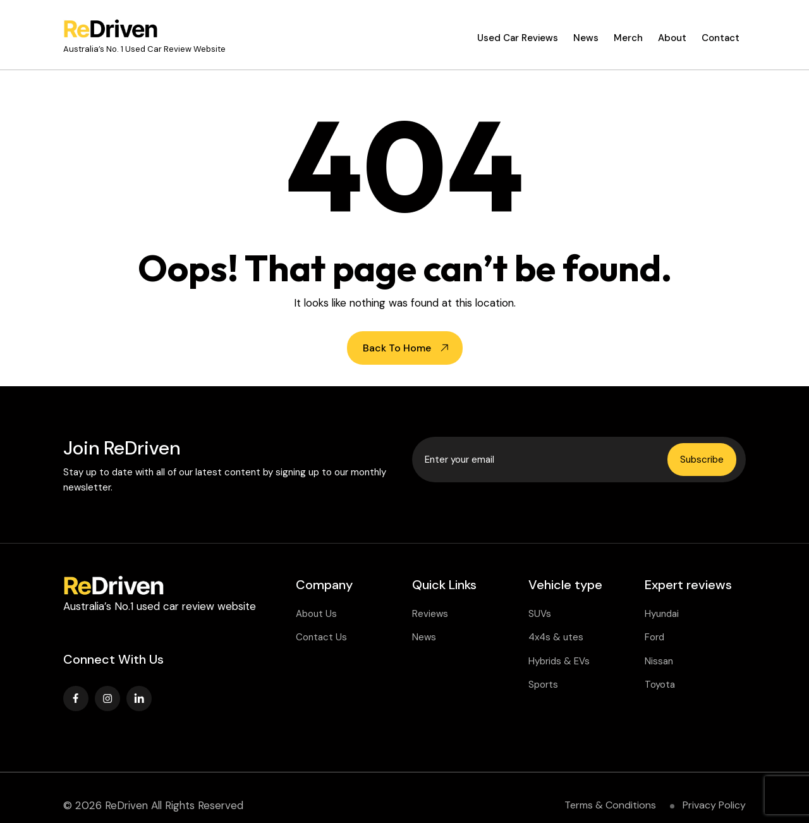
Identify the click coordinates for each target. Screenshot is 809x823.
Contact (720, 38)
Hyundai (662, 613)
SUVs (539, 613)
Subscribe (702, 459)
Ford (654, 637)
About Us (316, 613)
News (586, 38)
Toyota (660, 684)
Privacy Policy (714, 805)
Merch (628, 38)
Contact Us (321, 637)
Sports (543, 684)
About (672, 38)
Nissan (659, 661)
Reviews (430, 613)
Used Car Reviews (517, 38)
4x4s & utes (555, 637)
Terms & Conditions (610, 805)
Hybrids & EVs (559, 661)
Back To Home (397, 348)
